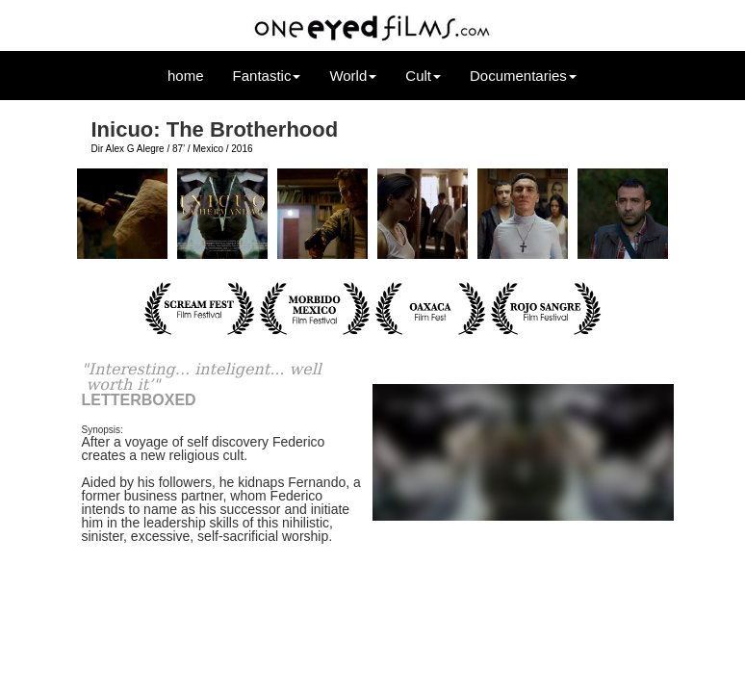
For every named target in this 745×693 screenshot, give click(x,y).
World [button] (352, 75)
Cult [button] (423, 75)
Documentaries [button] (523, 75)
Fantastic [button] (267, 75)
